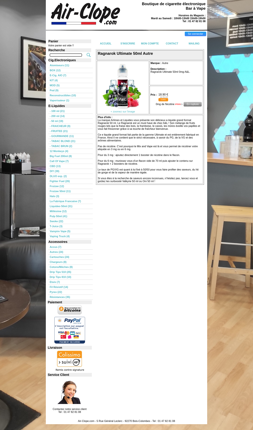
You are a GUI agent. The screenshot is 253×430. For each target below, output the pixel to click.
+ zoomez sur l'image (123, 110)
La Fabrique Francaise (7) (65, 201)
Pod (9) (54, 90)
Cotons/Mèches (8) (61, 267)
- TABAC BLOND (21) (62, 141)
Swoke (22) (56, 221)
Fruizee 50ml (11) (60, 191)
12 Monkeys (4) (59, 151)
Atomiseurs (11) (59, 65)
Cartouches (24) (59, 257)
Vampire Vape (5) (60, 231)
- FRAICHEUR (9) (60, 126)
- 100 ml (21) (57, 111)
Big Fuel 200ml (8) (61, 156)
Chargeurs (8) (58, 262)
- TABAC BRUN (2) (61, 146)
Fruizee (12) (57, 186)
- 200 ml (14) (57, 116)
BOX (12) (55, 70)
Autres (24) (56, 252)
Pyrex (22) (56, 292)
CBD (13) (55, 166)
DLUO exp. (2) (58, 176)
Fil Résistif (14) (59, 287)
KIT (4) (54, 80)
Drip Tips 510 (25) (60, 272)
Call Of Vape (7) (59, 161)
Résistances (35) (60, 297)
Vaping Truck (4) (60, 236)
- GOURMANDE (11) (62, 136)
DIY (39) (54, 171)
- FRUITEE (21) (59, 131)
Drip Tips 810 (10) (60, 277)
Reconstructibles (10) (63, 95)
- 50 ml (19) (56, 121)
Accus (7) (55, 247)
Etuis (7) (55, 282)
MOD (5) (55, 85)
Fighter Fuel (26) (60, 181)
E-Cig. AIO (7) (58, 75)
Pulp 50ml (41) (58, 216)
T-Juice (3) (56, 226)
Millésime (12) (58, 211)
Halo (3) (54, 196)
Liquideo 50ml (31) (61, 206)
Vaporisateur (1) (59, 100)
